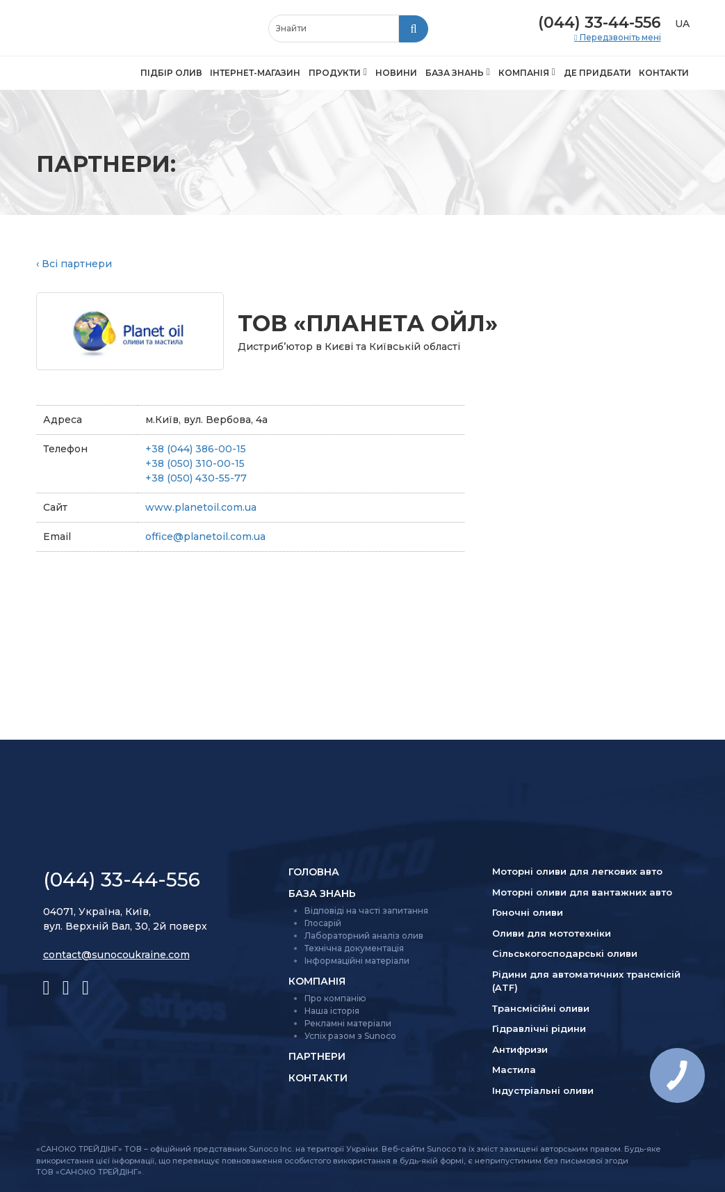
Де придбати (597, 72)
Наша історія (331, 1011)
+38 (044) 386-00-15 (195, 449)
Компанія (523, 72)
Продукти (335, 72)
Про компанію (335, 998)
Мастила (514, 1069)
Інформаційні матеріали (356, 960)
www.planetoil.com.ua (200, 507)
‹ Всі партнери (74, 263)
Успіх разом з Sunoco (350, 1036)
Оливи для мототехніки (551, 933)
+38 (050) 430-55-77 (196, 478)
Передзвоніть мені (619, 37)
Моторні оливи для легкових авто (577, 871)
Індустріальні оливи (543, 1090)
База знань (454, 72)
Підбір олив (171, 72)
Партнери (316, 1056)
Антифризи (520, 1049)
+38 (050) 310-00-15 (195, 463)
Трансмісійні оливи (540, 1008)
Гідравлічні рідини (539, 1028)
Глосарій (322, 923)
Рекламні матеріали (347, 1023)
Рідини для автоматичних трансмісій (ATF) (586, 981)
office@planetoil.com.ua (205, 536)
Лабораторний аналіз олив (363, 935)
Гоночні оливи (527, 912)
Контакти (664, 72)
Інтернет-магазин (255, 72)
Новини (396, 72)
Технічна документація (354, 948)
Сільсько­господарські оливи (564, 953)
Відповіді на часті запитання (366, 910)
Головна (313, 872)
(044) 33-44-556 (599, 22)
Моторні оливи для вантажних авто (582, 892)
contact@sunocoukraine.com (116, 954)
